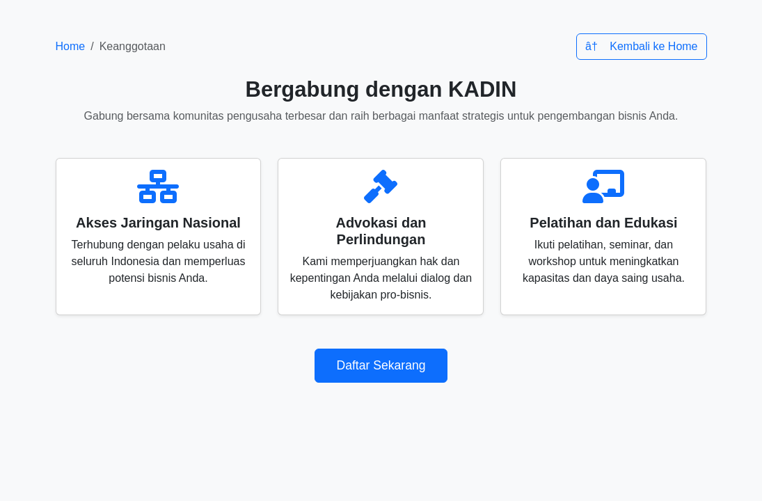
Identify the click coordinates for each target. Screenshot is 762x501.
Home (71, 46)
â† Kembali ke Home (641, 46)
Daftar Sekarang (380, 365)
